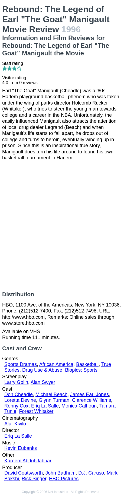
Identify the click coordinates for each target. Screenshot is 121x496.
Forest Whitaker (36, 411)
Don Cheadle (18, 394)
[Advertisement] (60, 226)
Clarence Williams (91, 400)
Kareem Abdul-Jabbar (27, 460)
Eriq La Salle (45, 406)
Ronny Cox (16, 406)
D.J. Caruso (91, 473)
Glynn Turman (54, 400)
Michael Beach (51, 394)
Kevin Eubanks (20, 448)
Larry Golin (16, 382)
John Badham (60, 473)
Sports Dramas (20, 364)
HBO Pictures (64, 478)
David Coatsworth (23, 473)
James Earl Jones (89, 394)
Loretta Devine (20, 400)
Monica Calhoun (79, 406)
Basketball (87, 364)
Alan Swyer (43, 382)
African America (56, 364)
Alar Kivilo (15, 424)
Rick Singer (34, 478)
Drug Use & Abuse (42, 370)
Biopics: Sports (81, 370)
